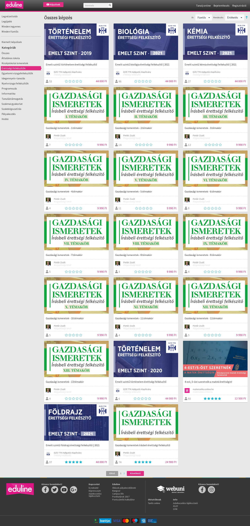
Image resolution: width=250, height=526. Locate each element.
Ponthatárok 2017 (120, 496)
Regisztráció (239, 5)
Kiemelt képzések (12, 42)
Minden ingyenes (11, 26)
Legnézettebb (10, 16)
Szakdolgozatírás (11, 108)
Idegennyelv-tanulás (13, 78)
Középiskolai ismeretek (15, 63)
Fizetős (204, 17)
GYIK (175, 509)
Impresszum (95, 490)
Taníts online (154, 503)
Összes (5, 53)
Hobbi (5, 119)
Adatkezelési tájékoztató (95, 494)
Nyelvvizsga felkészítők (15, 83)
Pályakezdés (9, 114)
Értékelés (234, 17)
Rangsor (116, 490)
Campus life (118, 493)
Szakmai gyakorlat (12, 103)
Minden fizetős (10, 31)
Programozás (9, 88)
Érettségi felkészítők (13, 68)
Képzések (53, 4)
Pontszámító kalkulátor (123, 499)
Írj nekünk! (93, 487)
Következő (135, 473)
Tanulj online (203, 5)
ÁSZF (175, 506)
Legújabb (7, 21)
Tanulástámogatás (12, 98)
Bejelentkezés (221, 5)
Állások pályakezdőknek (124, 487)
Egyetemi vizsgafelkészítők (17, 73)
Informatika (8, 93)
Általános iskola (11, 58)
